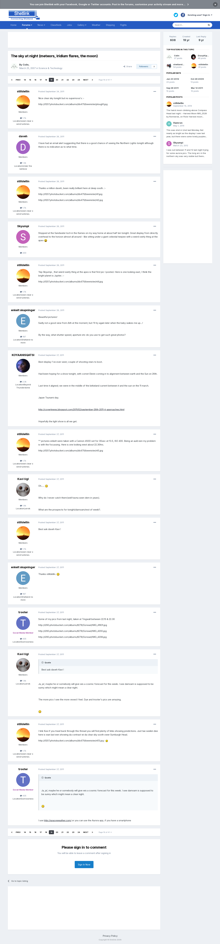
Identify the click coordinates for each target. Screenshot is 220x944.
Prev (18, 80)
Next (85, 80)
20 (57, 80)
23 (73, 80)
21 (62, 80)
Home (13, 25)
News (41, 25)
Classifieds (56, 25)
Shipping (110, 25)
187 (23, 336)
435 (23, 638)
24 (79, 80)
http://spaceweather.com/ (57, 820)
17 (41, 80)
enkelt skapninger (23, 310)
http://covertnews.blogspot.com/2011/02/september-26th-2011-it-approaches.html (81, 409)
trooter (23, 612)
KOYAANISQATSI (23, 355)
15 (30, 80)
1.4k (23, 505)
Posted (51, 91)
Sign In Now (84, 864)
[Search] (188, 25)
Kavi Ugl (23, 479)
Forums (27, 26)
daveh (23, 136)
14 (25, 80)
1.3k (23, 163)
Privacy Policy (110, 935)
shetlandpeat (180, 64)
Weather (96, 25)
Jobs (69, 25)
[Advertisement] (84, 39)
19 (51, 80)
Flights (123, 25)
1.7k (23, 118)
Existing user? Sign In (200, 15)
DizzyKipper (204, 55)
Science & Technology (50, 68)
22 (68, 80)
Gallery (81, 25)
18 (46, 80)
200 (23, 253)
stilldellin (23, 91)
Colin (26, 64)
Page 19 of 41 (105, 80)
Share (127, 66)
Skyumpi (23, 226)
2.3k (23, 381)
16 (35, 80)
